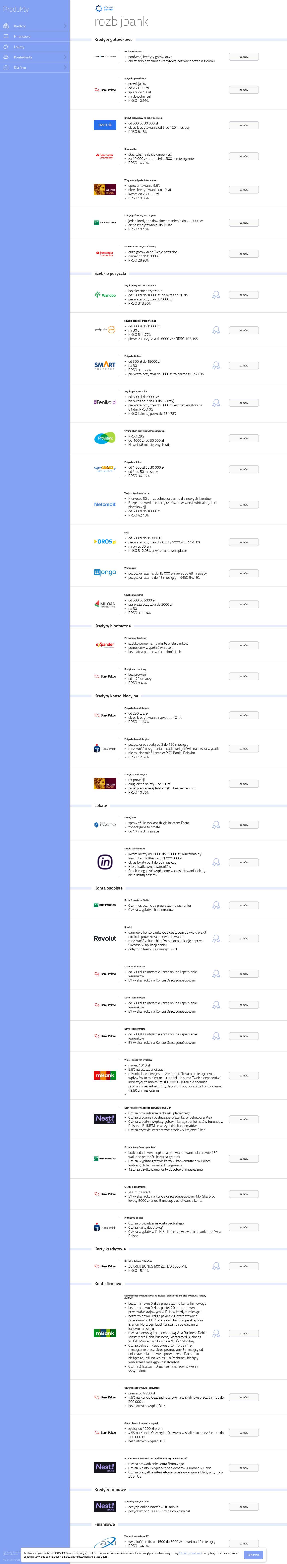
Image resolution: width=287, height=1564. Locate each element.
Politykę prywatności (190, 1553)
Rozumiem (253, 1555)
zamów (244, 56)
